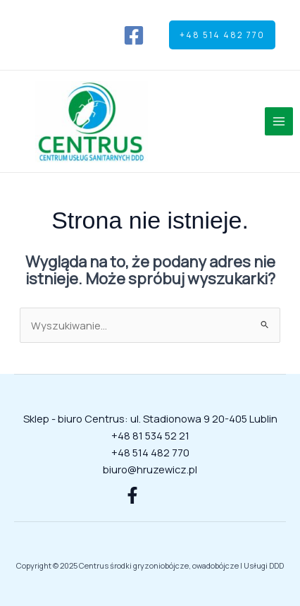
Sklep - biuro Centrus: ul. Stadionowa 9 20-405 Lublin (150, 418)
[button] (222, 35)
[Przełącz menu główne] (279, 121)
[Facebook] (133, 35)
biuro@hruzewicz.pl (150, 469)
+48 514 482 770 (150, 452)
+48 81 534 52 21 (150, 435)
